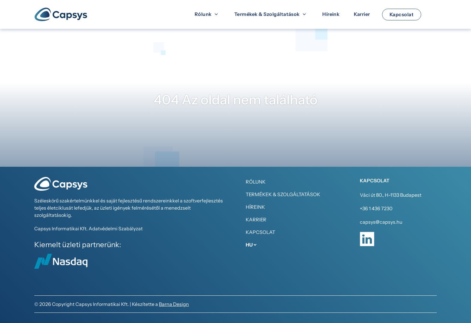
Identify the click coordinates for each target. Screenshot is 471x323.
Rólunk (256, 182)
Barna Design (174, 304)
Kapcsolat (260, 232)
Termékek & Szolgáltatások (283, 194)
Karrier (256, 220)
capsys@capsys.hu (381, 222)
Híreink (255, 207)
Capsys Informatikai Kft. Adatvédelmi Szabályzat (88, 229)
